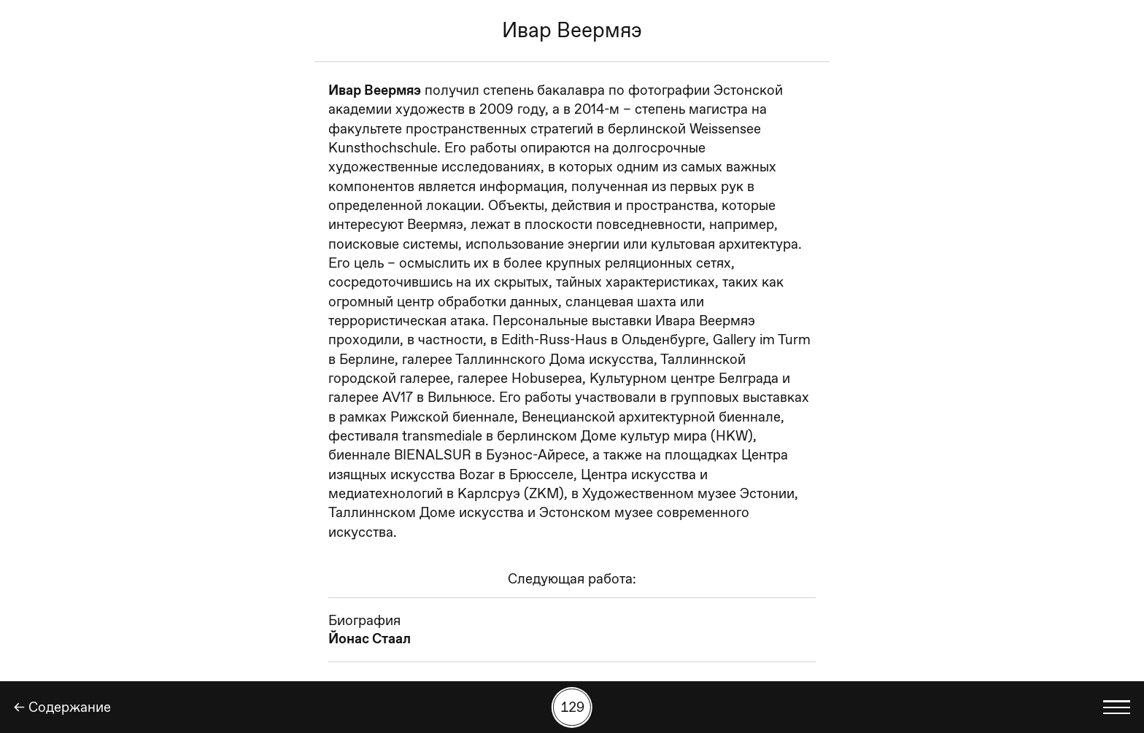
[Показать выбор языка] (1117, 707)
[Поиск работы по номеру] (572, 707)
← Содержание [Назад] (62, 707)
